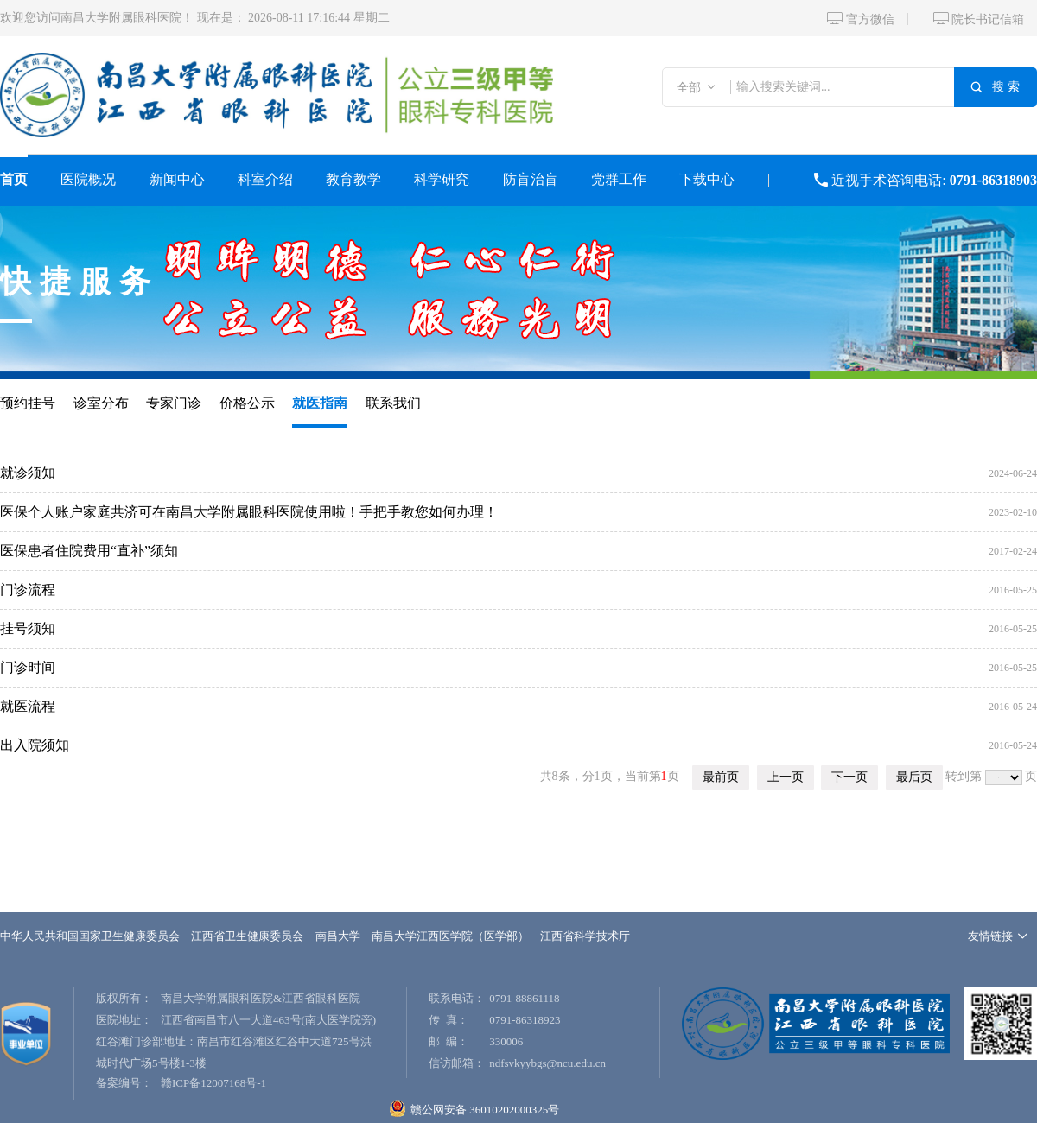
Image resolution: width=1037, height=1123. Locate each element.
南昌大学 (337, 935)
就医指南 (319, 403)
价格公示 (247, 403)
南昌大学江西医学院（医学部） (450, 935)
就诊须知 (27, 473)
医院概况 (88, 179)
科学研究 (441, 179)
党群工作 (618, 179)
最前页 (721, 777)
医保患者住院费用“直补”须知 (89, 550)
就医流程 (27, 706)
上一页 (785, 777)
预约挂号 (27, 403)
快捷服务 (79, 281)
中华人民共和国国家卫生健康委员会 (90, 935)
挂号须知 (27, 628)
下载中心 (707, 179)
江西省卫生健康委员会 (247, 935)
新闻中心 (177, 179)
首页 (14, 179)
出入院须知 (34, 745)
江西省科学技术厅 (585, 935)
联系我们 (393, 403)
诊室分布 (101, 403)
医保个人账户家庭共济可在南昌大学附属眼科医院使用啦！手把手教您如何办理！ (249, 511)
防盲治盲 (530, 179)
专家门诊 (173, 403)
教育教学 (353, 179)
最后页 (914, 777)
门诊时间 (27, 667)
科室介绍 (265, 179)
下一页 (849, 777)
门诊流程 (27, 589)
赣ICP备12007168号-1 (213, 1082)
